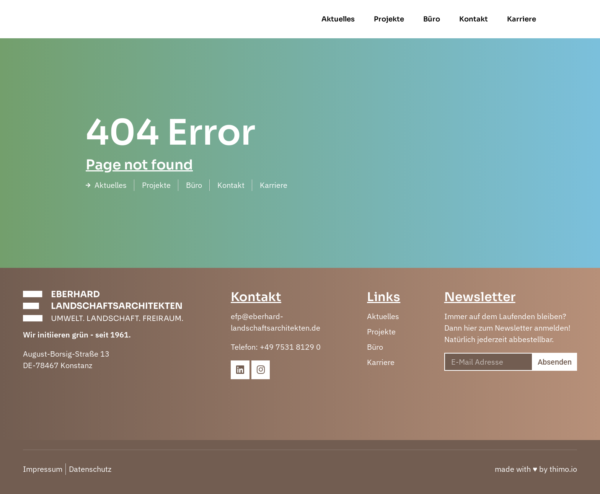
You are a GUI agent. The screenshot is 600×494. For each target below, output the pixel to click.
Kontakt (505, 19)
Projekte (420, 19)
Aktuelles (369, 19)
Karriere (552, 19)
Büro (463, 19)
